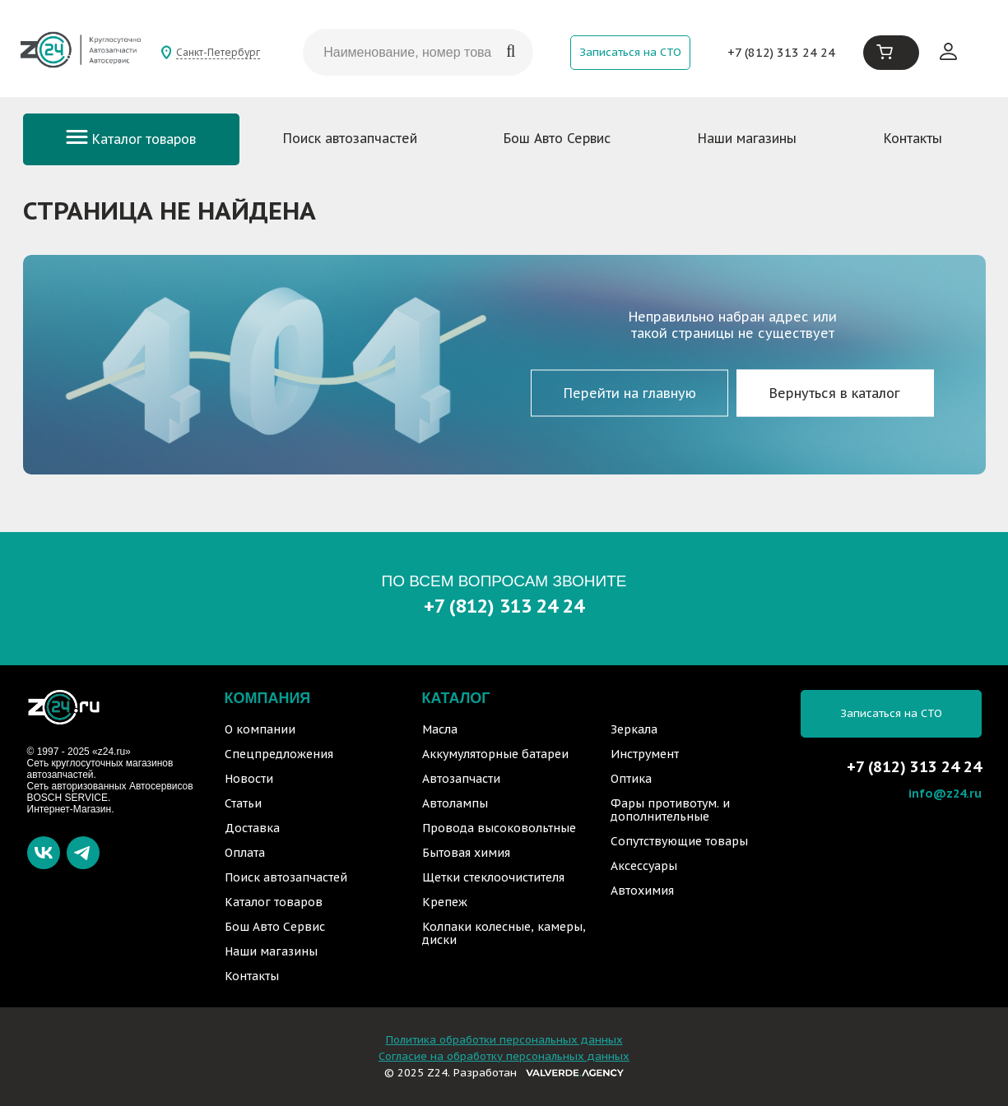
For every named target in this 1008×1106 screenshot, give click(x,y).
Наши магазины (747, 138)
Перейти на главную (630, 393)
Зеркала (634, 729)
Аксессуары (644, 865)
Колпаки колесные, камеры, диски (504, 933)
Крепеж (444, 902)
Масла (440, 729)
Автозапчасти (461, 778)
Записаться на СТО (630, 52)
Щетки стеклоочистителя (493, 877)
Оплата (245, 852)
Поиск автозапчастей (350, 138)
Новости (249, 778)
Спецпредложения (279, 754)
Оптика (631, 778)
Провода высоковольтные (499, 828)
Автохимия (642, 890)
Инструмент (645, 754)
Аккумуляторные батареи (495, 754)
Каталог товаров (131, 139)
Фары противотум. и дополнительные (670, 810)
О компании (260, 729)
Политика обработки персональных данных (504, 1040)
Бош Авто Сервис (557, 138)
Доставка (252, 828)
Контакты (913, 138)
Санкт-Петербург (218, 52)
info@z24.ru (945, 793)
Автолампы (455, 803)
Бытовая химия (466, 852)
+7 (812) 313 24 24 (781, 52)
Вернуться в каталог (834, 393)
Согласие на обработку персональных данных (504, 1056)
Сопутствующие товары (679, 841)
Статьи (243, 803)
